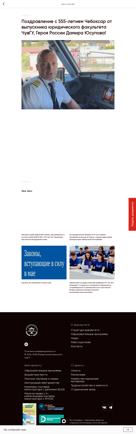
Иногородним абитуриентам (41, 382)
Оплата (75, 370)
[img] (51, 406)
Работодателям (81, 342)
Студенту (77, 365)
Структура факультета (85, 329)
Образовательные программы (89, 334)
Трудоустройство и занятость (89, 385)
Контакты (77, 346)
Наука (74, 338)
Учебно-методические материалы (85, 380)
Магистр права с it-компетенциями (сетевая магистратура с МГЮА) (39, 396)
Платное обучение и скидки (41, 378)
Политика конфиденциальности (40, 351)
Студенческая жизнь (83, 389)
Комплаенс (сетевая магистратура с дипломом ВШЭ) (44, 388)
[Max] (26, 344)
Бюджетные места (35, 374)
